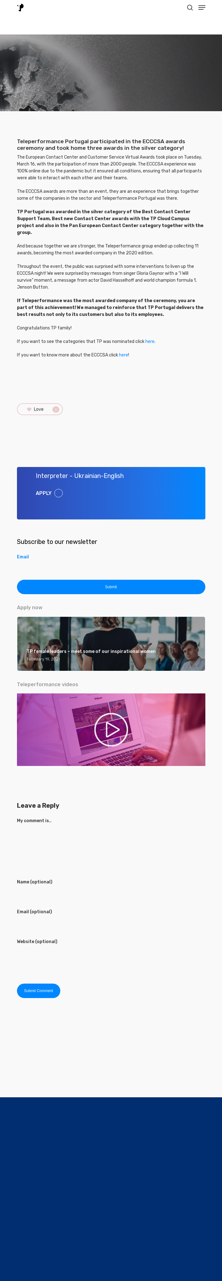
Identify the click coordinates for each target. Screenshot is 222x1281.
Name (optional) (34, 882)
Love (43, 409)
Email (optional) (34, 912)
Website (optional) (37, 941)
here (149, 341)
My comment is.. (34, 820)
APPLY (43, 493)
